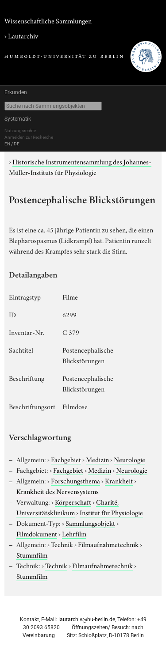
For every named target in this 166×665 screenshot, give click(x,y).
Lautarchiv (23, 35)
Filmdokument (36, 533)
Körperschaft (73, 501)
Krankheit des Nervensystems (57, 491)
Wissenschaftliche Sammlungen (48, 20)
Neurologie (129, 459)
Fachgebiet (66, 459)
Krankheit (119, 480)
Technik (62, 544)
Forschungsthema (75, 480)
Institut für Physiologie (111, 512)
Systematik (17, 119)
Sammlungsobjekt (90, 523)
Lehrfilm (74, 533)
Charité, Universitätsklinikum (67, 507)
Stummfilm (31, 554)
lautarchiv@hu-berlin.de (86, 619)
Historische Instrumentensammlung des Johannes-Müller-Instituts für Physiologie (80, 166)
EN (7, 143)
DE (16, 143)
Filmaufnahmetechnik (108, 544)
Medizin (97, 459)
